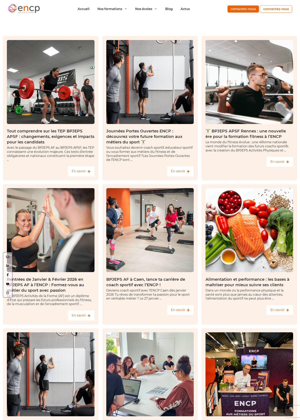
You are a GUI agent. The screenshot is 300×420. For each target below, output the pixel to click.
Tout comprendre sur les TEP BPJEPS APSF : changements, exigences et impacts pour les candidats (50, 136)
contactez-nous (243, 9)
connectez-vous (276, 9)
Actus (185, 9)
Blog (169, 9)
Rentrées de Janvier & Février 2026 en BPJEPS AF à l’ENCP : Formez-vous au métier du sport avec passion (45, 285)
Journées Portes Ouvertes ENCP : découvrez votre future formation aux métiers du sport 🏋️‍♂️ (144, 136)
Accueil (84, 9)
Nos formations (114, 8)
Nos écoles (148, 8)
